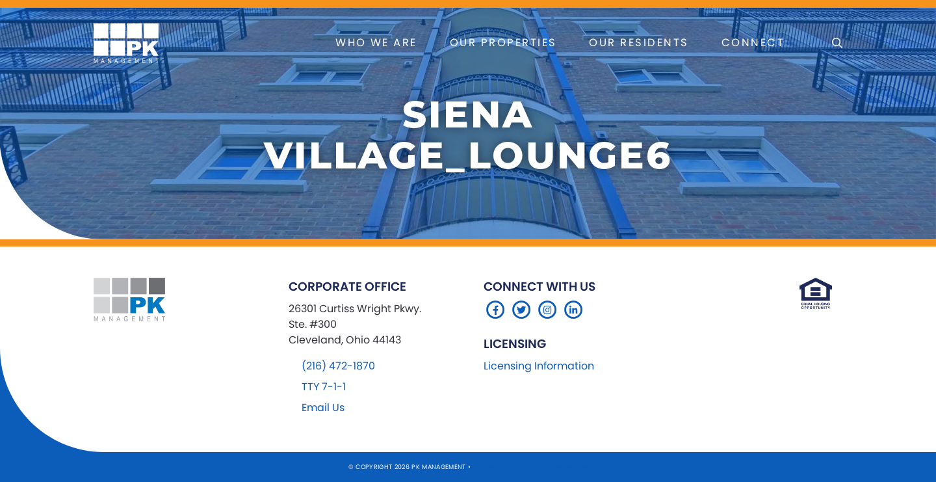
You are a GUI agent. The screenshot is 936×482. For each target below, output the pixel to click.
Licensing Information (539, 365)
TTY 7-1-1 (324, 386)
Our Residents (638, 42)
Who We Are (376, 42)
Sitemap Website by (509, 466)
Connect (753, 42)
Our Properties (503, 42)
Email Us (323, 407)
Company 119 (566, 466)
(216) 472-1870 (338, 365)
